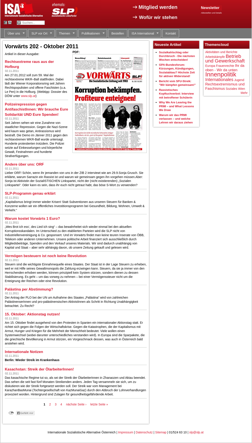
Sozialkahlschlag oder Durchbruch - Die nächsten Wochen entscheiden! (177, 56)
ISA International (143, 33)
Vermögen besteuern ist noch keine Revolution (45, 256)
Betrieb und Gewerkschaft (225, 59)
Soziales (231, 88)
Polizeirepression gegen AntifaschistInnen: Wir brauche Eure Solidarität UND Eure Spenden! (36, 109)
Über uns (14, 33)
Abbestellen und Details (211, 13)
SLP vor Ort (40, 33)
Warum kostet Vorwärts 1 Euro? (32, 218)
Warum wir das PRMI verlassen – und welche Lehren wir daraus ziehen (176, 118)
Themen (65, 33)
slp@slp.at (196, 432)
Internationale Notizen (24, 352)
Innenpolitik (220, 74)
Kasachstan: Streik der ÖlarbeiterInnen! (39, 369)
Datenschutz (144, 432)
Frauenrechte (225, 65)
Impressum (125, 432)
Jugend (239, 80)
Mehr (244, 93)
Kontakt (171, 33)
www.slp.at (28, 96)
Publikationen (91, 33)
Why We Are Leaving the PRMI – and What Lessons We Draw (176, 106)
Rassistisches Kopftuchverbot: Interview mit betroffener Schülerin (176, 93)
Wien (241, 88)
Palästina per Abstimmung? (29, 289)
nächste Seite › (76, 404)
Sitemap (160, 432)
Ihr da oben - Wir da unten (224, 68)
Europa (210, 65)
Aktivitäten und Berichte (221, 52)
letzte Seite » (99, 404)
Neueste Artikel (168, 45)
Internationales (219, 79)
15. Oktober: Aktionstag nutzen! (32, 314)
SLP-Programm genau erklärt (30, 193)
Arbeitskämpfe (215, 57)
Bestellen (117, 33)
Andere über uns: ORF (24, 164)
